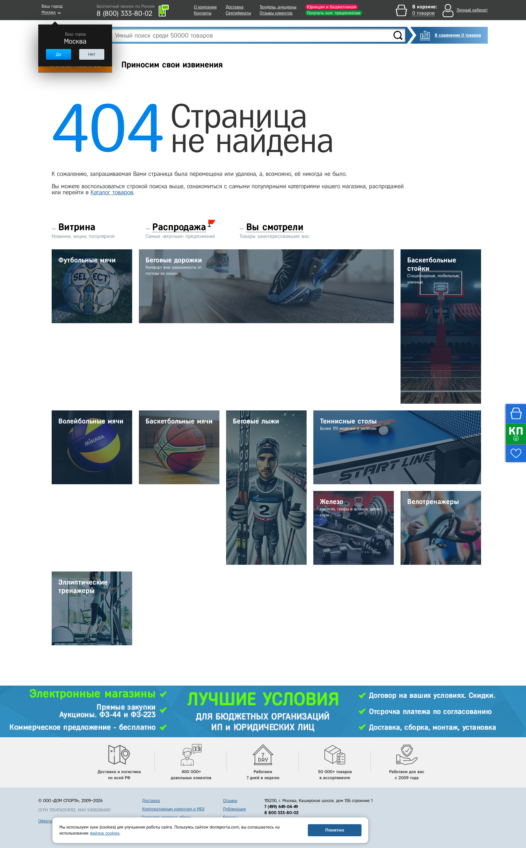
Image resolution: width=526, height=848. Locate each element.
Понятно (334, 830)
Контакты (202, 13)
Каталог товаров (112, 192)
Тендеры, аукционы (278, 7)
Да (58, 54)
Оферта (45, 821)
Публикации (234, 809)
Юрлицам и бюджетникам (331, 7)
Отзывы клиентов (276, 13)
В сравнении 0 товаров (458, 35)
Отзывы (230, 800)
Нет (91, 54)
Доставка (235, 7)
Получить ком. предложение (334, 13)
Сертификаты (238, 13)
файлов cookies (104, 833)
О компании (205, 7)
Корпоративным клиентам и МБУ (173, 809)
